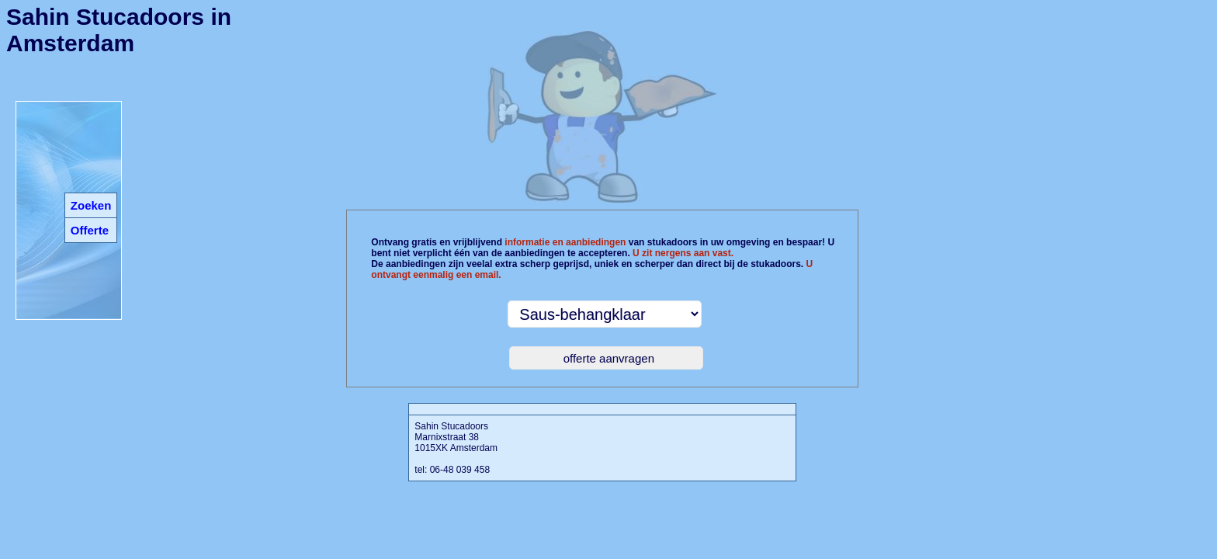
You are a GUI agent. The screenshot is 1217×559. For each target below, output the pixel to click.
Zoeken (91, 205)
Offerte (90, 230)
